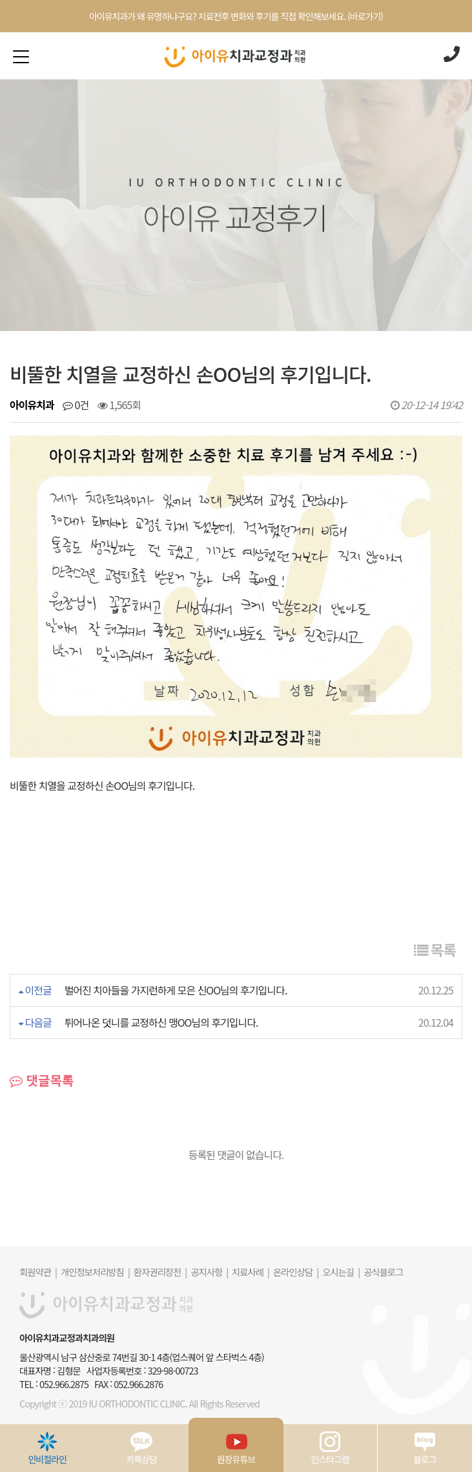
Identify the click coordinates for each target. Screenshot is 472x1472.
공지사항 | (209, 1271)
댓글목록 (42, 1080)
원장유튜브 (236, 1448)
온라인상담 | (295, 1271)
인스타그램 (330, 1448)
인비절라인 (47, 1448)
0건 (75, 404)
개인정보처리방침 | (95, 1271)
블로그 (424, 1448)
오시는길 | (341, 1271)
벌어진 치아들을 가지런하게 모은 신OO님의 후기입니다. (176, 990)
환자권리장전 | (160, 1271)
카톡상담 (142, 1448)
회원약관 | (38, 1271)
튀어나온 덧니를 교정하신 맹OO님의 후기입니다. (161, 1022)
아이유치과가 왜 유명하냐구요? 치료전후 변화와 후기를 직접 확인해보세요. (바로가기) (236, 16)
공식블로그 (383, 1271)
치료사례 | (250, 1271)
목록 (435, 949)
